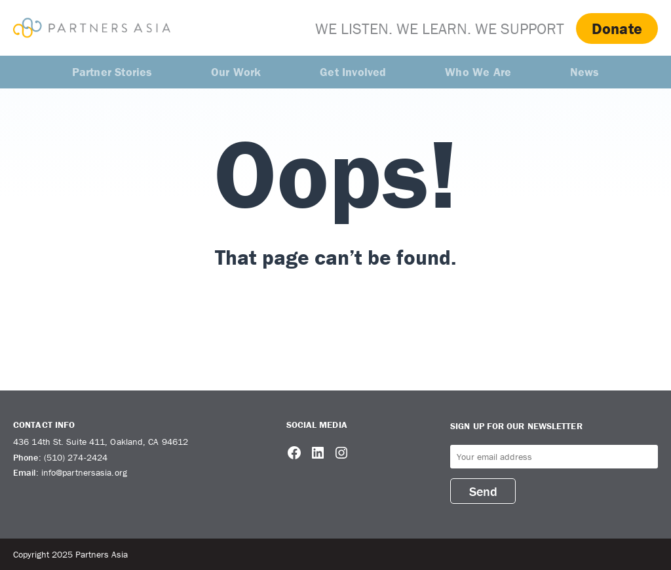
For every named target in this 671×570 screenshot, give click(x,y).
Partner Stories (112, 71)
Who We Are (478, 71)
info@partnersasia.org (84, 472)
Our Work (236, 71)
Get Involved (353, 71)
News (585, 71)
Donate (617, 28)
